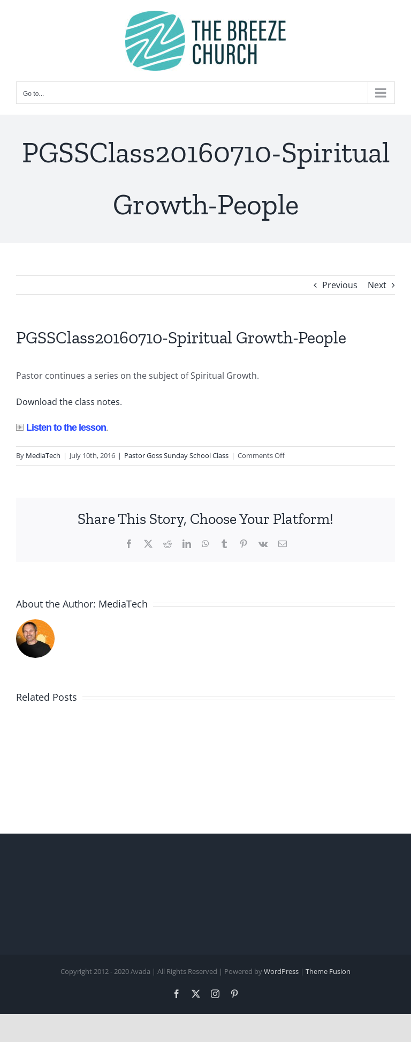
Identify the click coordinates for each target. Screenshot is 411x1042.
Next (377, 285)
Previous (339, 285)
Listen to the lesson (61, 427)
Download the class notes (68, 402)
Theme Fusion (328, 971)
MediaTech (43, 455)
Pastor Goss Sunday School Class (176, 455)
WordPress (281, 971)
